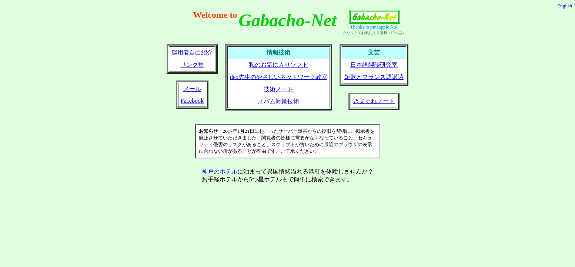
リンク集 (192, 65)
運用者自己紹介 (192, 52)
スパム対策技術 (278, 101)
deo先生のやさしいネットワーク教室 (278, 77)
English (564, 6)
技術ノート (278, 89)
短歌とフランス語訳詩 (374, 77)
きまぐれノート (374, 101)
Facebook (192, 101)
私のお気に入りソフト (278, 65)
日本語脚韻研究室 (374, 65)
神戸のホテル (219, 171)
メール (192, 89)
